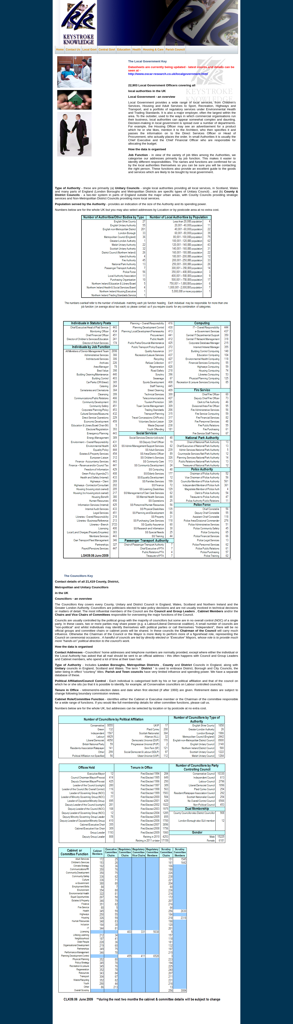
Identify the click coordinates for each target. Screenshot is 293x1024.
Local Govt (89, 49)
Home (60, 49)
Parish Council (175, 49)
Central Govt (107, 49)
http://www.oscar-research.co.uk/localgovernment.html (168, 74)
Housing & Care (153, 49)
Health (137, 49)
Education (123, 49)
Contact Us (73, 49)
